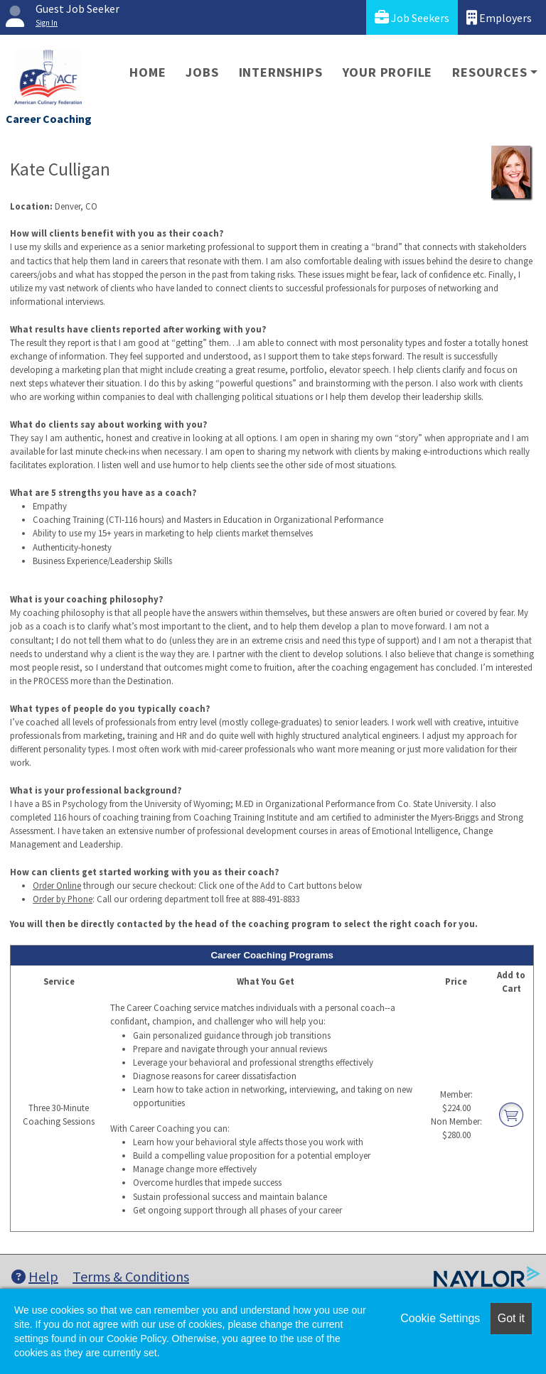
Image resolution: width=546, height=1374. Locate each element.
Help (34, 1276)
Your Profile (388, 72)
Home (147, 72)
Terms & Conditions (131, 1276)
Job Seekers (412, 17)
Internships (281, 72)
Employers (499, 17)
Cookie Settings (440, 1318)
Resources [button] (489, 72)
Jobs (202, 72)
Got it (511, 1318)
